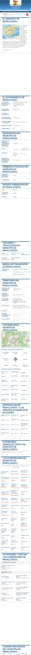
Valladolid (3, 433)
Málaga (22, 420)
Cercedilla (23, 381)
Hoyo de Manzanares (25, 365)
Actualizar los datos (7, 50)
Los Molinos (14, 380)
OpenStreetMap (20, 346)
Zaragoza (13, 419)
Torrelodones (4, 389)
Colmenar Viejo (5, 394)
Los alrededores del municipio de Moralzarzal (15, 460)
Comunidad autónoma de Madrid (9, 11)
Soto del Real (24, 394)
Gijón (22, 433)
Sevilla (3, 420)
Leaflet (8, 346)
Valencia (23, 415)
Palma (12, 424)
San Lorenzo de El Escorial (15, 394)
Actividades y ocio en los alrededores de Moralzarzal (15, 557)
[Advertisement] (15, 74)
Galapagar (23, 385)
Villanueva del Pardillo (4, 399)
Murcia (3, 424)
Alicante (13, 429)
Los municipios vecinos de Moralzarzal (11, 327)
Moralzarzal (15, 8)
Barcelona (13, 415)
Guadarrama (4, 385)
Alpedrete (5, 365)
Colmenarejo (14, 389)
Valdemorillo (14, 399)
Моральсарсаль (25, 254)
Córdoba (23, 428)
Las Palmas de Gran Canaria (24, 424)
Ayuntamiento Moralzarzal (23, 11)
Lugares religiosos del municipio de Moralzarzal (14, 649)
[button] (3, 333)
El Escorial (23, 390)
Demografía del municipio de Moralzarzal (12, 135)
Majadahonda (6, 594)
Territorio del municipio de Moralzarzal (11, 283)
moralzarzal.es (16, 118)
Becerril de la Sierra (6, 353)
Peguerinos (23, 399)
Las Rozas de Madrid (22, 577)
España (15, 189)
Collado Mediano (15, 371)
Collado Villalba (24, 376)
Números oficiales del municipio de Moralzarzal (15, 169)
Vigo (12, 433)
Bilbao (3, 429)
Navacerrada (14, 376)
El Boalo (25, 353)
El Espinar (5, 589)
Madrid (14, 193)
